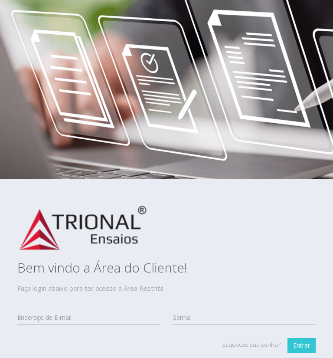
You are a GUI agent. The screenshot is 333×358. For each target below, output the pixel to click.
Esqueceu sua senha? (251, 344)
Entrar (301, 345)
